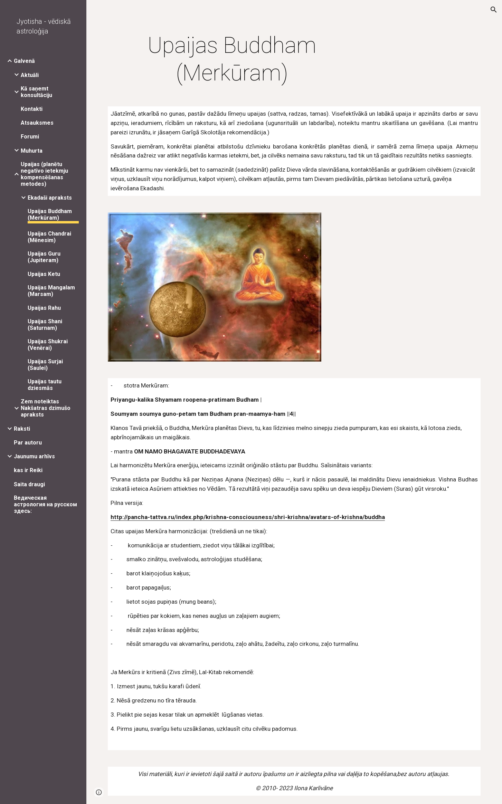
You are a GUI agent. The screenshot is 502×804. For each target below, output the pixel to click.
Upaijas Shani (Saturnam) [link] (45, 324)
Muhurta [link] (31, 150)
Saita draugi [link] (29, 484)
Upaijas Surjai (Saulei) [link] (45, 364)
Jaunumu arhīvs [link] (34, 456)
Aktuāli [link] (30, 75)
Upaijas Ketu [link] (44, 274)
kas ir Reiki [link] (28, 470)
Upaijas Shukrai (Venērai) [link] (48, 344)
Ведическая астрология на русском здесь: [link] (45, 504)
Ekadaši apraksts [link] (50, 197)
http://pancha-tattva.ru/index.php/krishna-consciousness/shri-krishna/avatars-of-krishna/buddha (248, 517)
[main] (232, 59)
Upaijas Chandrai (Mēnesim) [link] (49, 236)
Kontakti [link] (31, 109)
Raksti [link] (22, 428)
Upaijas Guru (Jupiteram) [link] (44, 257)
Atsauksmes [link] (37, 122)
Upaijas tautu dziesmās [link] (44, 384)
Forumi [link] (30, 136)
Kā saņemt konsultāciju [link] (36, 91)
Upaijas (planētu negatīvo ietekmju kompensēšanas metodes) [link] (44, 174)
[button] (493, 9)
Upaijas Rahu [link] (44, 308)
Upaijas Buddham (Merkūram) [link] (50, 214)
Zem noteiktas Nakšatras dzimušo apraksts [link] (45, 408)
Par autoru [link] (28, 442)
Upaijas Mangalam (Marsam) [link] (51, 290)
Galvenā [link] (24, 61)
